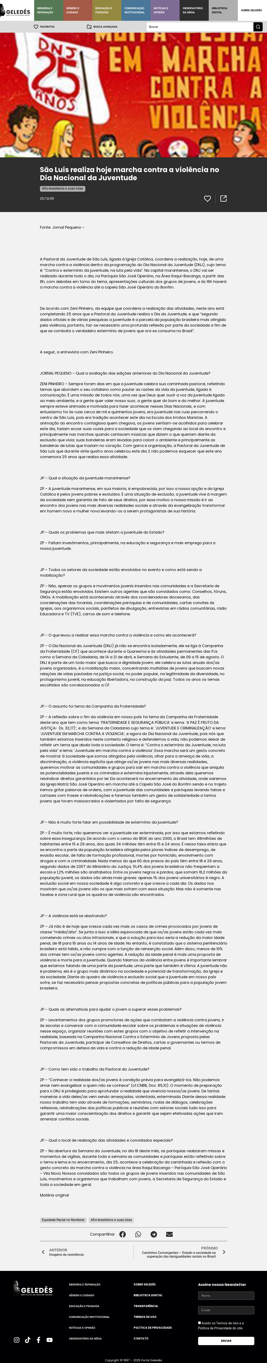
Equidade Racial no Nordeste (63, 1220)
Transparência (146, 1306)
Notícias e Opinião (161, 10)
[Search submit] (258, 26)
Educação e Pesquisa (104, 10)
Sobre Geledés (251, 10)
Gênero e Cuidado (72, 10)
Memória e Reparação (45, 10)
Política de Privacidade (153, 1328)
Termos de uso (145, 1317)
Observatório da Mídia (193, 10)
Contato (141, 1338)
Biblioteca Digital (219, 10)
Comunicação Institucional (134, 10)
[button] (122, 1234)
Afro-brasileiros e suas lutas (62, 188)
